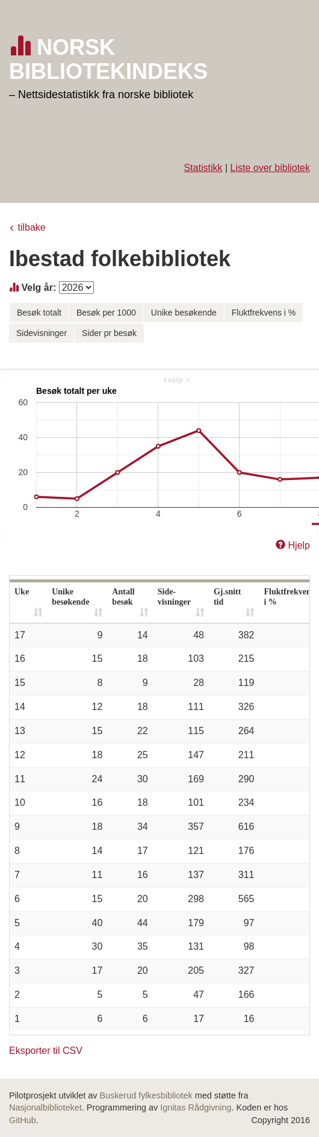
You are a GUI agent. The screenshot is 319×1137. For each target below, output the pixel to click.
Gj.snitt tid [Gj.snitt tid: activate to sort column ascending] (227, 596)
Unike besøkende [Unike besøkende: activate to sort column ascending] (70, 596)
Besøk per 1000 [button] (106, 312)
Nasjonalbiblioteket (45, 1107)
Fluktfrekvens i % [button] (264, 312)
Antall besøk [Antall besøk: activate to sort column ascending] (123, 596)
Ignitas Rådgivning (195, 1107)
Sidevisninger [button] (41, 333)
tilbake (31, 227)
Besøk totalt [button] (39, 312)
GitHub (22, 1120)
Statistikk (203, 168)
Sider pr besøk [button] (109, 333)
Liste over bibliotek (270, 168)
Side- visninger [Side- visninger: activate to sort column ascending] (174, 596)
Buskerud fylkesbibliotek (145, 1095)
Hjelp (299, 545)
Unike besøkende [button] (184, 312)
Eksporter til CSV (45, 1050)
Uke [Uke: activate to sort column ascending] (21, 591)
